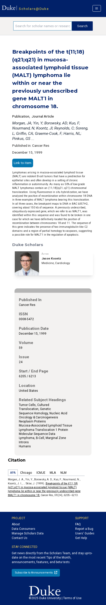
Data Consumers (23, 529)
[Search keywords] (42, 25)
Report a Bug (84, 529)
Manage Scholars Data (28, 533)
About (16, 524)
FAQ (78, 524)
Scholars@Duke (34, 9)
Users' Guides (84, 533)
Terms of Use (72, 598)
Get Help (81, 538)
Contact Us (19, 538)
